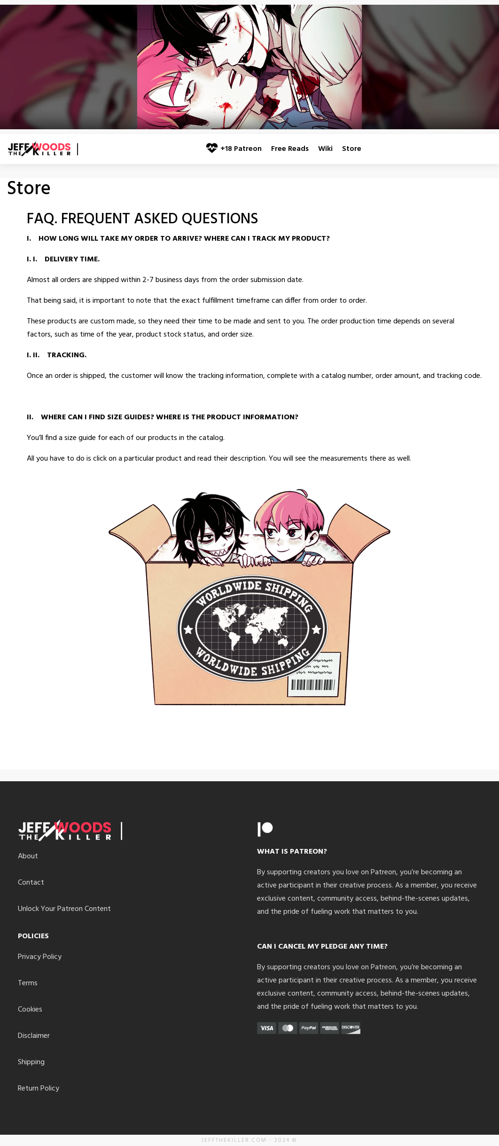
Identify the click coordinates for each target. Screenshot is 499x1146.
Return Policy (38, 1089)
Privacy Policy (40, 957)
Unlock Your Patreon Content (64, 909)
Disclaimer (34, 1036)
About (28, 856)
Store (351, 149)
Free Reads (290, 149)
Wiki (325, 149)
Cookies (30, 1010)
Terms (28, 983)
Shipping (31, 1062)
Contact (31, 883)
